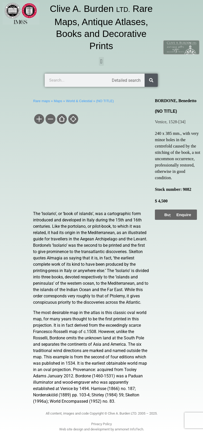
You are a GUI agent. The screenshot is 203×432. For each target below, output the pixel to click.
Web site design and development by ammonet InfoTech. (101, 429)
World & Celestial (79, 101)
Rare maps (41, 101)
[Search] (151, 80)
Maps (58, 101)
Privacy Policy (101, 424)
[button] (101, 61)
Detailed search (126, 80)
